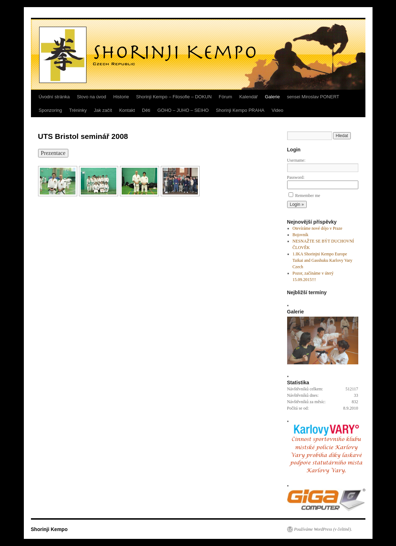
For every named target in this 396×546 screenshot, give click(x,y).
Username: (296, 160)
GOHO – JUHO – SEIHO (182, 110)
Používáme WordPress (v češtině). (323, 529)
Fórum (225, 96)
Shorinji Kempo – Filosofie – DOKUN (173, 96)
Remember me (307, 195)
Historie (121, 96)
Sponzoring (50, 110)
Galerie (272, 96)
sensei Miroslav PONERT (313, 96)
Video (277, 110)
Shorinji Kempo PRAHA (240, 110)
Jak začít (103, 110)
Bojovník (300, 234)
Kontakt (127, 110)
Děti (146, 110)
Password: (296, 177)
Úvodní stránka (54, 96)
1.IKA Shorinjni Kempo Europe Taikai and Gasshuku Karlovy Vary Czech (322, 260)
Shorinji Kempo (49, 529)
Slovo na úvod (91, 96)
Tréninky (77, 110)
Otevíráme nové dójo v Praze (317, 228)
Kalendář (248, 96)
